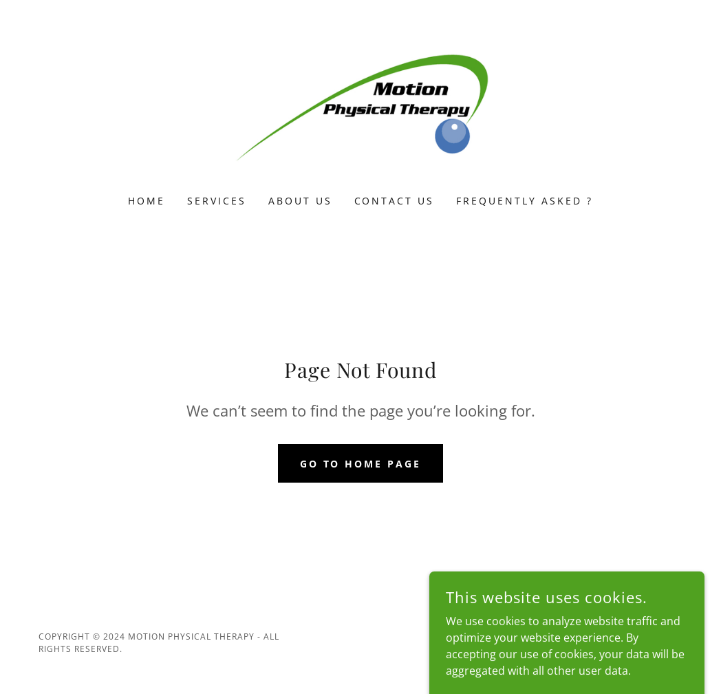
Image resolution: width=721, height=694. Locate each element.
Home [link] (146, 200)
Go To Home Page (361, 463)
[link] (360, 106)
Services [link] (216, 200)
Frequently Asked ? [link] (524, 200)
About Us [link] (300, 200)
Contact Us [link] (394, 200)
